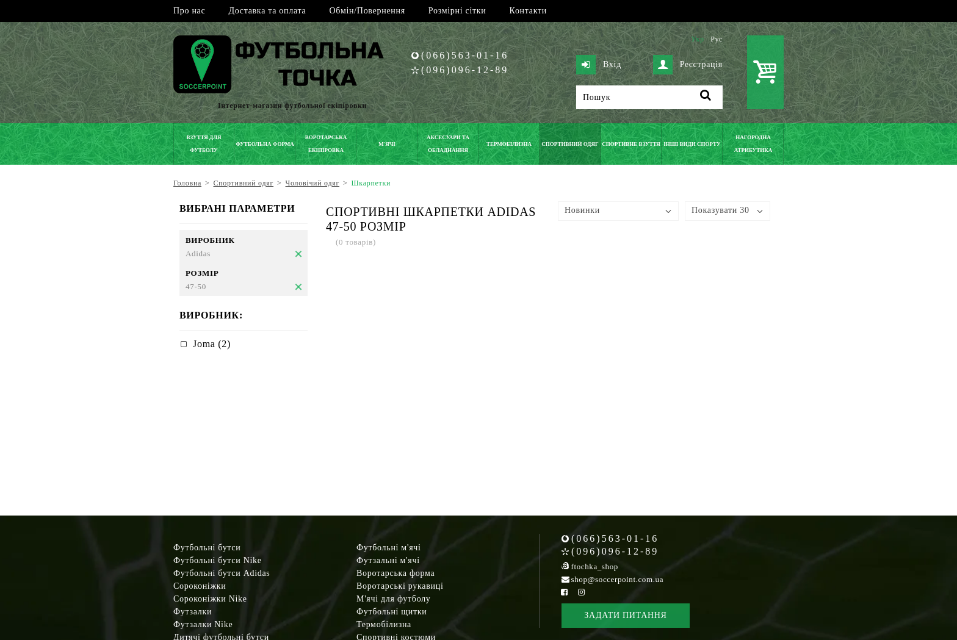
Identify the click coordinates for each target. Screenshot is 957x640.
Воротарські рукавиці (400, 586)
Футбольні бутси (206, 547)
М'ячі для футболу (393, 598)
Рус (716, 39)
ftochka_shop (594, 566)
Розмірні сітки (457, 10)
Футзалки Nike (203, 624)
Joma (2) (212, 344)
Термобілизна (383, 624)
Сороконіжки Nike (210, 598)
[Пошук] (649, 97)
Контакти (528, 10)
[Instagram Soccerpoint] (581, 592)
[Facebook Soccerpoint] (564, 592)
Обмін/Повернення (367, 10)
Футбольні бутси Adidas (221, 573)
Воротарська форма (395, 573)
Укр (697, 39)
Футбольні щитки (391, 611)
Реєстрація (688, 64)
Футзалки (192, 611)
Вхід (598, 64)
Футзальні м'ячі (388, 560)
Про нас (189, 10)
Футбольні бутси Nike (217, 560)
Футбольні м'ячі (388, 547)
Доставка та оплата (267, 10)
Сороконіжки (199, 586)
